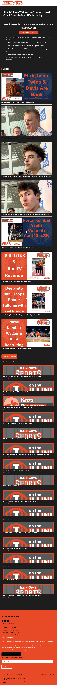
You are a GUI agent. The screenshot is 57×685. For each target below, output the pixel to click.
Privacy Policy (15, 630)
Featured (5, 627)
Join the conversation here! (11, 654)
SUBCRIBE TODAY (28, 32)
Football (5, 630)
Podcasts (6, 632)
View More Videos (9, 356)
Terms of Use (15, 632)
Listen (6, 378)
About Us (13, 627)
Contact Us (14, 634)
